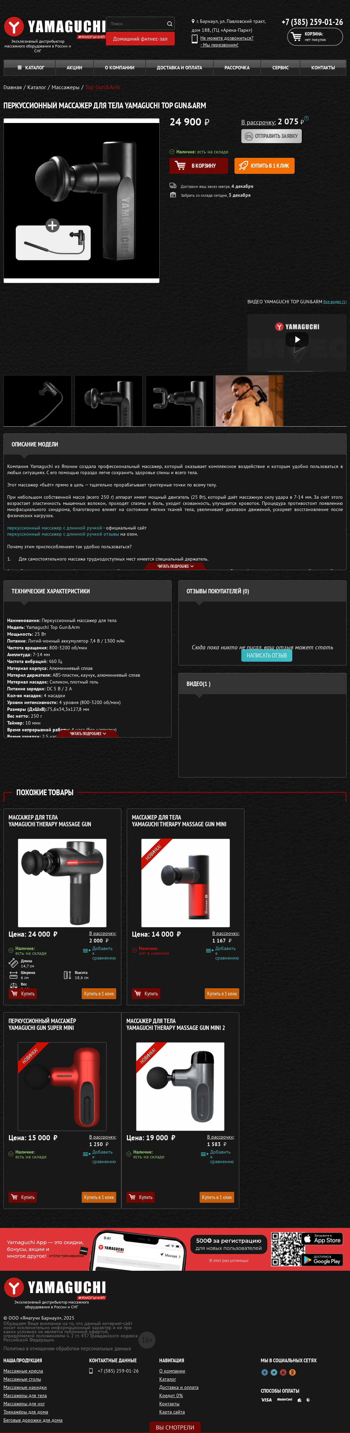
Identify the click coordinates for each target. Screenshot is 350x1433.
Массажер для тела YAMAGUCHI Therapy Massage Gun (50, 821)
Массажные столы (22, 1379)
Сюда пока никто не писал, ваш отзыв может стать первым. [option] (262, 650)
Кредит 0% (171, 1395)
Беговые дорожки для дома (33, 1420)
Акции (74, 68)
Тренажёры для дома (25, 1412)
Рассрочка (237, 68)
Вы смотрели (175, 1427)
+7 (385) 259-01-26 (312, 21)
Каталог (31, 68)
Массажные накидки (25, 1387)
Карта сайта (172, 1412)
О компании (119, 68)
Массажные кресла (23, 1371)
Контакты (323, 68)
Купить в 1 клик (274, 165)
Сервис (280, 68)
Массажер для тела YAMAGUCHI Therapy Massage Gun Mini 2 (58, 1025)
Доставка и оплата (179, 68)
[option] (262, 735)
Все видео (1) (335, 301)
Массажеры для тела (25, 1395)
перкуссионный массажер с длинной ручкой (54, 528)
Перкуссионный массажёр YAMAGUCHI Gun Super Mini (275, 821)
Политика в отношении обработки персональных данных (67, 1348)
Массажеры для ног (24, 1404)
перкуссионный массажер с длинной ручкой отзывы (63, 534)
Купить (23, 993)
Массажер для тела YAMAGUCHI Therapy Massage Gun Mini (172, 821)
